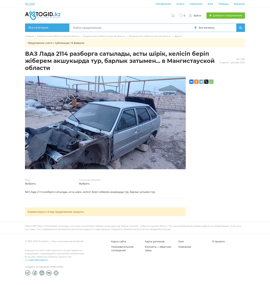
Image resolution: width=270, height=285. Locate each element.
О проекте (218, 241)
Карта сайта (118, 241)
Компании (196, 4)
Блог (210, 4)
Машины (239, 4)
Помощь (224, 4)
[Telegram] (27, 272)
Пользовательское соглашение (122, 248)
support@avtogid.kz (38, 259)
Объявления (163, 4)
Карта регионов (154, 241)
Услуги (180, 4)
